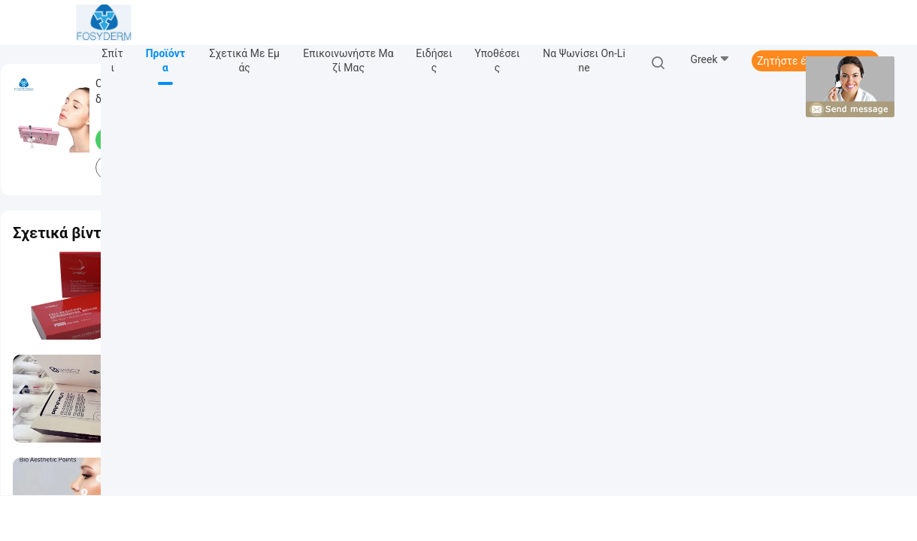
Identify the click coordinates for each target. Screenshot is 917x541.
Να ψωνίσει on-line (584, 60)
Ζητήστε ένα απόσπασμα (815, 61)
